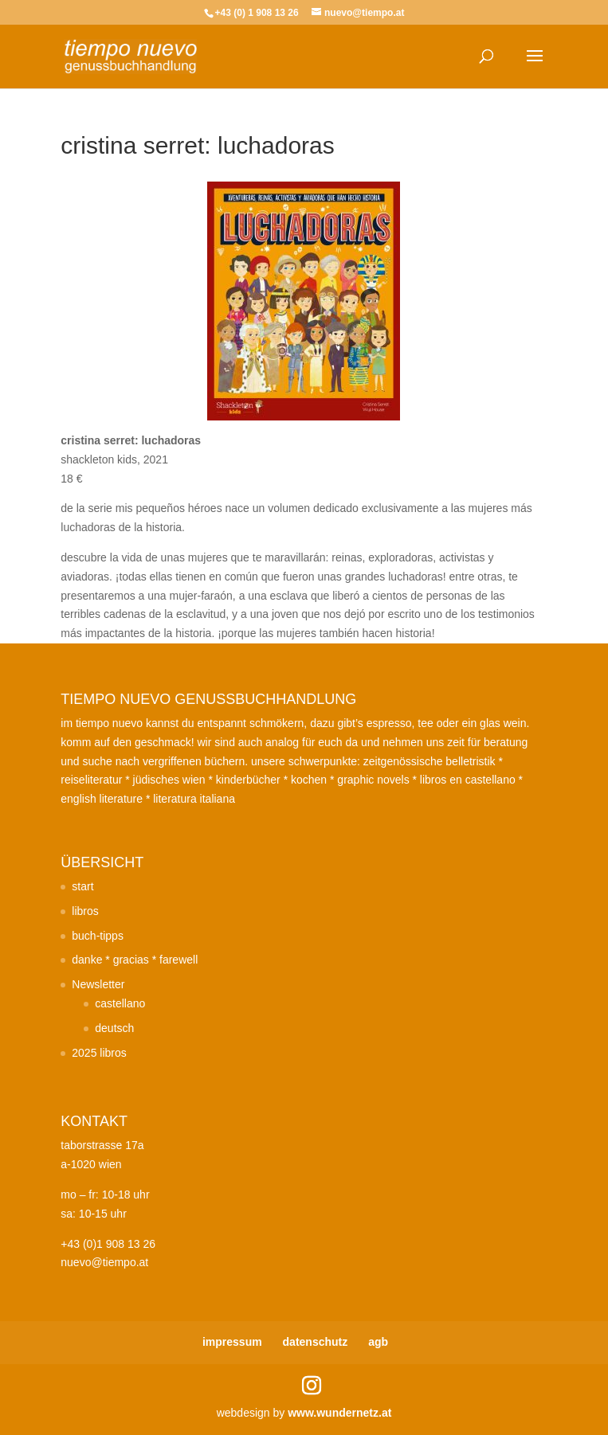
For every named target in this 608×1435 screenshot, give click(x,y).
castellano (120, 1003)
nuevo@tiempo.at (104, 1262)
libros (85, 911)
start (82, 886)
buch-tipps (98, 935)
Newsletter (98, 984)
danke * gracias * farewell (135, 959)
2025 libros (99, 1052)
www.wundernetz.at (339, 1412)
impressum (232, 1341)
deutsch (114, 1028)
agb (378, 1341)
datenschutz (315, 1341)
